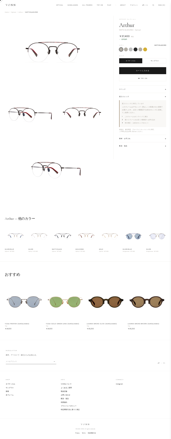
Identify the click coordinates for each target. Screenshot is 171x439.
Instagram (119, 384)
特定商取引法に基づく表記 (70, 410)
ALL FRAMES (87, 5)
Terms (84, 433)
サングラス (155, 61)
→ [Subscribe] (54, 361)
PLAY (109, 5)
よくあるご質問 (66, 388)
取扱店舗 (64, 391)
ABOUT (123, 5)
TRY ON (100, 5)
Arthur (21, 12)
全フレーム (10, 395)
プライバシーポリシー (68, 406)
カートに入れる (142, 71)
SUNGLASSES (73, 5)
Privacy (77, 433)
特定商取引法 (92, 433)
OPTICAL (59, 5)
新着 (7, 391)
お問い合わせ (65, 395)
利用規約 (64, 402)
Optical (13, 12)
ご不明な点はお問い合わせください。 (131, 131)
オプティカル (131, 61)
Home (7, 12)
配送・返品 (65, 399)
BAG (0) (161, 5)
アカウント (134, 5)
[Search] (153, 5)
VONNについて (66, 384)
